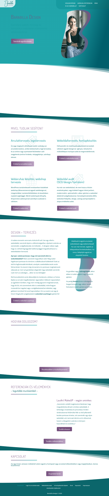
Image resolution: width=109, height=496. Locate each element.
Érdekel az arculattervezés (22, 164)
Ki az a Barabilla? (71, 6)
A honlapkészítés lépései (61, 485)
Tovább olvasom (64, 429)
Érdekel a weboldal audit (67, 208)
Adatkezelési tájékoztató (53, 488)
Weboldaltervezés (47, 485)
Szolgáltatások (70, 3)
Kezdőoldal (20, 485)
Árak (96, 3)
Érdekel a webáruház (20, 208)
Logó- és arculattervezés (32, 485)
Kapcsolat (82, 6)
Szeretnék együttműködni (22, 41)
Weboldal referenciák (84, 3)
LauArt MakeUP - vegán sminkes (74, 400)
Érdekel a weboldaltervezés (68, 158)
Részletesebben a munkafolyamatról (54, 369)
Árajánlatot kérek (55, 473)
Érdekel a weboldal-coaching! (23, 300)
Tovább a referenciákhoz (54, 441)
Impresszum (86, 485)
